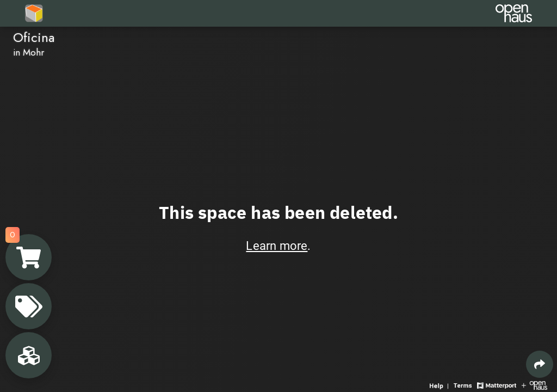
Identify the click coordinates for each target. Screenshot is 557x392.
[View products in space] (28, 306)
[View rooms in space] (28, 355)
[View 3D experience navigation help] (440, 384)
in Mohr (28, 52)
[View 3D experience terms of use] (464, 384)
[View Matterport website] (496, 384)
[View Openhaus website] (534, 384)
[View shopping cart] (28, 257)
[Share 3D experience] (539, 364)
